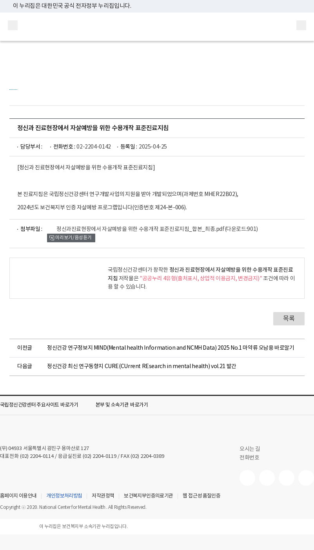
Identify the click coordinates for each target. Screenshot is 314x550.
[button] (44, 405)
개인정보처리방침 (64, 496)
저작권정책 (103, 496)
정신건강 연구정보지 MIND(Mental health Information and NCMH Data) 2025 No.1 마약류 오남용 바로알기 (170, 348)
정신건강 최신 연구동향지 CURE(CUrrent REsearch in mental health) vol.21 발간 (141, 366)
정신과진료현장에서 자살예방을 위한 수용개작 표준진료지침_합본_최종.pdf (157, 229)
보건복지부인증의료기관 (148, 496)
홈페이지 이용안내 (18, 496)
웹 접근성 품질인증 (201, 496)
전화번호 (249, 458)
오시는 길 (254, 449)
